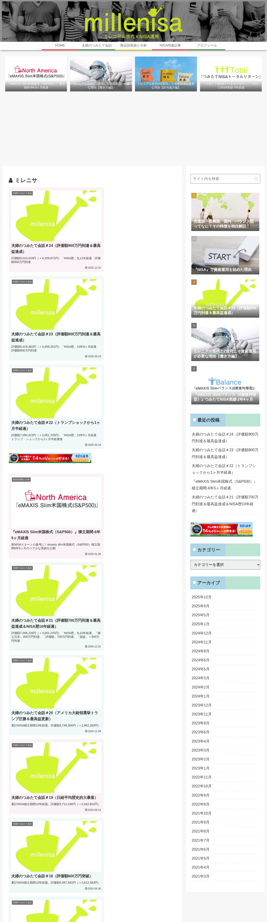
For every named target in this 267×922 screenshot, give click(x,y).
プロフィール (181, 909)
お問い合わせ (203, 909)
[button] (256, 178)
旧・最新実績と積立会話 (152, 909)
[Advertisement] (133, 130)
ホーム (127, 909)
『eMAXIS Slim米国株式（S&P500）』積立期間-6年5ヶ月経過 (225, 485)
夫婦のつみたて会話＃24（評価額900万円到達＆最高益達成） (225, 437)
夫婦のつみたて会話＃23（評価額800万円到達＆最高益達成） (225, 453)
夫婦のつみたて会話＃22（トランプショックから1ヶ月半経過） (224, 469)
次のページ (92, 694)
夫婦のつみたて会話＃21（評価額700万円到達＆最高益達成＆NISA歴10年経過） (225, 504)
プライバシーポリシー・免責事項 (239, 909)
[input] (225, 179)
